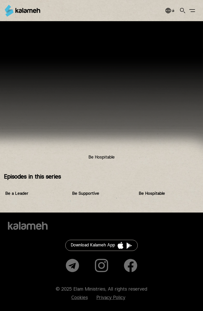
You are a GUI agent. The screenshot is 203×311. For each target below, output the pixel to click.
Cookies (79, 297)
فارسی (170, 10)
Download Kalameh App (93, 245)
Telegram (72, 265)
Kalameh (22, 11)
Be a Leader (16, 193)
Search (182, 10)
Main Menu (192, 10)
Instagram (101, 265)
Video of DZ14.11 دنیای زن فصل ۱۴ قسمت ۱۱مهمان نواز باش (101, 94)
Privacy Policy (110, 297)
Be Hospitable (152, 193)
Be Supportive (85, 193)
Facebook (130, 265)
